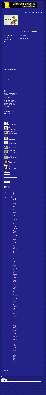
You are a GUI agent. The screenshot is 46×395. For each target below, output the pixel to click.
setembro (14, 355)
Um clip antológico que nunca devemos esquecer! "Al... (15, 203)
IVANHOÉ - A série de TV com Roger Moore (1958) (15, 351)
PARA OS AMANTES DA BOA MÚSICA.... (15, 233)
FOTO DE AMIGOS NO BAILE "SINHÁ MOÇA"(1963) (15, 243)
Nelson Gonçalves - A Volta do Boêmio (15, 294)
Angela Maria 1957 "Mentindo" (15, 304)
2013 (12, 195)
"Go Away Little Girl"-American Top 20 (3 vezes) (15, 311)
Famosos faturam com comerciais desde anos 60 (15, 333)
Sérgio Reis (14, 237)
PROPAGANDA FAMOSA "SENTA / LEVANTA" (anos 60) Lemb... (14, 347)
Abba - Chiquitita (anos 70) (15, 201)
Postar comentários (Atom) (25, 38)
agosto (13, 356)
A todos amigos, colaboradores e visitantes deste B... (15, 220)
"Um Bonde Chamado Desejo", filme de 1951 (15, 259)
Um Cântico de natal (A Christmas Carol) (14, 323)
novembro (14, 353)
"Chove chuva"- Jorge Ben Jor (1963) (15, 289)
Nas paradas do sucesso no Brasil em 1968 (15, 215)
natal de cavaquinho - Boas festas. (14, 253)
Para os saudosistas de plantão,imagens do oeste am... (15, 235)
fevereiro (14, 362)
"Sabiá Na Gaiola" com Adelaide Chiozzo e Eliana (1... (15, 302)
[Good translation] (2, 380)
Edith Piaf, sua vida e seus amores (15, 318)
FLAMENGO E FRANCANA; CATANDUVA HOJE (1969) (14, 316)
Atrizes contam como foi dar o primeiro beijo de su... (15, 282)
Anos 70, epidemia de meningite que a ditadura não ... (15, 336)
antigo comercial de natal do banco (15, 226)
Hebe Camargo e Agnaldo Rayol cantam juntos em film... (15, 299)
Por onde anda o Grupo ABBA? (15, 280)
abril (13, 360)
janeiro (13, 363)
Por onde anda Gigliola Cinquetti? (12, 122)
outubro (14, 354)
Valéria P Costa (7, 187)
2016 (12, 192)
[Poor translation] (5, 380)
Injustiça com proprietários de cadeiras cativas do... (15, 268)
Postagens (5, 172)
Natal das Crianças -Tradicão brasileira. (15, 231)
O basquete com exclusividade (6, 191)
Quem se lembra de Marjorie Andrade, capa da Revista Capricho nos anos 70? (12, 161)
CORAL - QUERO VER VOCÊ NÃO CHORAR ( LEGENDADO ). (15, 224)
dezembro (14, 198)
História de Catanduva (7, 192)
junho (13, 358)
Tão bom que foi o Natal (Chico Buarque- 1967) (15, 251)
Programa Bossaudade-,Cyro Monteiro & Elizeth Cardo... (15, 274)
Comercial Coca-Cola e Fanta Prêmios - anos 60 (15, 330)
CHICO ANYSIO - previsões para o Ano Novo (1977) (15, 213)
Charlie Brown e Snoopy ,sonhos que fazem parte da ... (15, 339)
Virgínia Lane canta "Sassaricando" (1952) (15, 296)
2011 (12, 197)
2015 (12, 193)
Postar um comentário (24, 35)
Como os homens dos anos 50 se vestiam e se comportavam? (12, 131)
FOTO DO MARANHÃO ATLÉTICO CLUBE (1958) (15, 240)
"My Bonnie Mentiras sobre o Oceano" (15, 309)
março (13, 361)
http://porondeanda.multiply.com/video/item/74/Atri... (15, 285)
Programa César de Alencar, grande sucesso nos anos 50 (15, 265)
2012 (12, 196)
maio (13, 359)
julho (13, 357)
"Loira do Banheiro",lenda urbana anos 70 (15, 292)
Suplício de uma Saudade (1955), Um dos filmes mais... (15, 256)
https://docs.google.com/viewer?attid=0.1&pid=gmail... (15, 271)
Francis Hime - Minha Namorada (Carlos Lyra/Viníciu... (14, 246)
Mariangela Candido (7, 186)
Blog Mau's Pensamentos (6, 195)
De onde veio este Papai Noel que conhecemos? (15, 328)
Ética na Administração (6, 194)
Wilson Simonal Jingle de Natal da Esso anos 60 (15, 228)
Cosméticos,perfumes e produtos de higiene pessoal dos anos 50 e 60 (12, 141)
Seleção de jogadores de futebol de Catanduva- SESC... (14, 262)
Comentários (6, 182)
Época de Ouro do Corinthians (15, 287)
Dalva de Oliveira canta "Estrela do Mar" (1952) (15, 306)
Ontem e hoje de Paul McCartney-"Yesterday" (15, 326)
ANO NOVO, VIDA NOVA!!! (15, 217)
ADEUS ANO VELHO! (14, 199)
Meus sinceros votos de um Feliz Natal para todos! (15, 277)
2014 (12, 194)
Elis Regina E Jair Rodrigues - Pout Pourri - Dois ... (15, 206)
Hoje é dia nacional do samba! (15, 342)
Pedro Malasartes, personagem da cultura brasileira (15, 313)
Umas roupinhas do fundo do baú (15, 344)
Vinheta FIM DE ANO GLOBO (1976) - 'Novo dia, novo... (15, 209)
